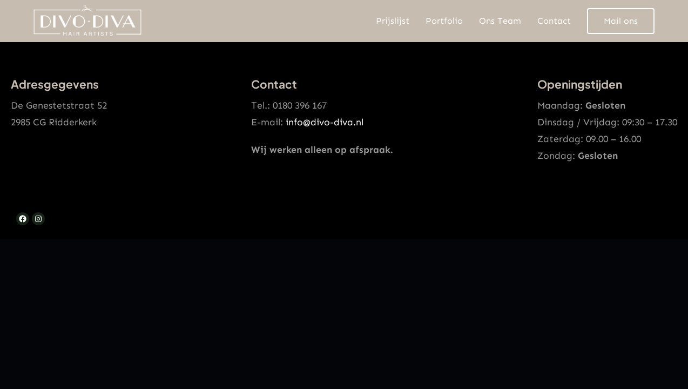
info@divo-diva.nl (324, 122)
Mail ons (621, 21)
